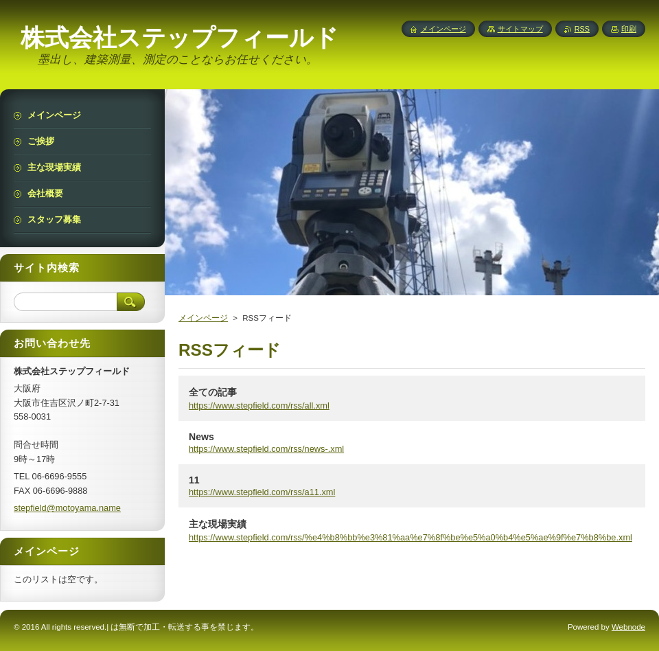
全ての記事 (213, 392)
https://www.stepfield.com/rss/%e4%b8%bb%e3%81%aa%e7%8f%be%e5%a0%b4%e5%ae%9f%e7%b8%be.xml (410, 537)
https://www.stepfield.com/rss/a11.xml (262, 492)
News (201, 436)
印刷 (628, 29)
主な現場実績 (217, 523)
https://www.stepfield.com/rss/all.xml (259, 405)
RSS (582, 29)
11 (194, 480)
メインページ (203, 318)
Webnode (628, 627)
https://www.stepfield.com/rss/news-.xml (266, 449)
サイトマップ (520, 29)
